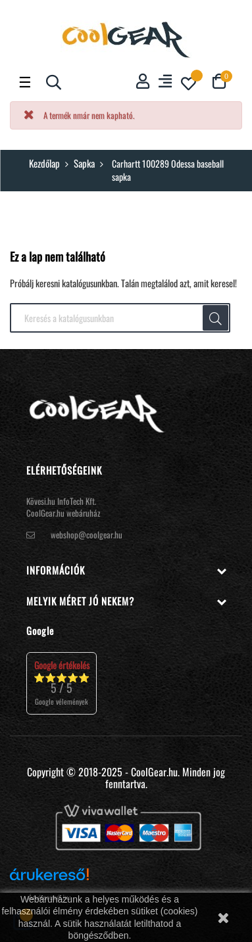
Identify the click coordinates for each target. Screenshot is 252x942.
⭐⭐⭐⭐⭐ (61, 682)
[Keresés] (120, 318)
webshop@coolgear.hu (86, 534)
